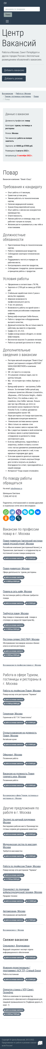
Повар (36, 96)
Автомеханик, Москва (14, 911)
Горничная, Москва (12, 713)
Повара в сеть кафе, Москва (17, 591)
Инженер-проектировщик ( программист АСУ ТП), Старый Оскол (22, 969)
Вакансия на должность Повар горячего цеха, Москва (18, 775)
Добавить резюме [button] (14, 78)
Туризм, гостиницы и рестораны (18, 96)
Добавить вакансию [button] (14, 70)
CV (5, 3)
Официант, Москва (12, 754)
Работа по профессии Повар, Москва (22, 690)
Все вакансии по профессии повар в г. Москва (22, 665)
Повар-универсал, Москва (16, 568)
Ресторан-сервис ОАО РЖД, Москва (21, 639)
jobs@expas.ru (16, 488)
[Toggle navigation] (7, 21)
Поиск (7, 14)
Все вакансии (7, 93)
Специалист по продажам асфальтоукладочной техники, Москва (22, 891)
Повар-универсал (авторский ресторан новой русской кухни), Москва (22, 542)
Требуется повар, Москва (16, 613)
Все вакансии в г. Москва (13, 930)
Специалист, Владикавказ (16, 945)
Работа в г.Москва (23, 93)
